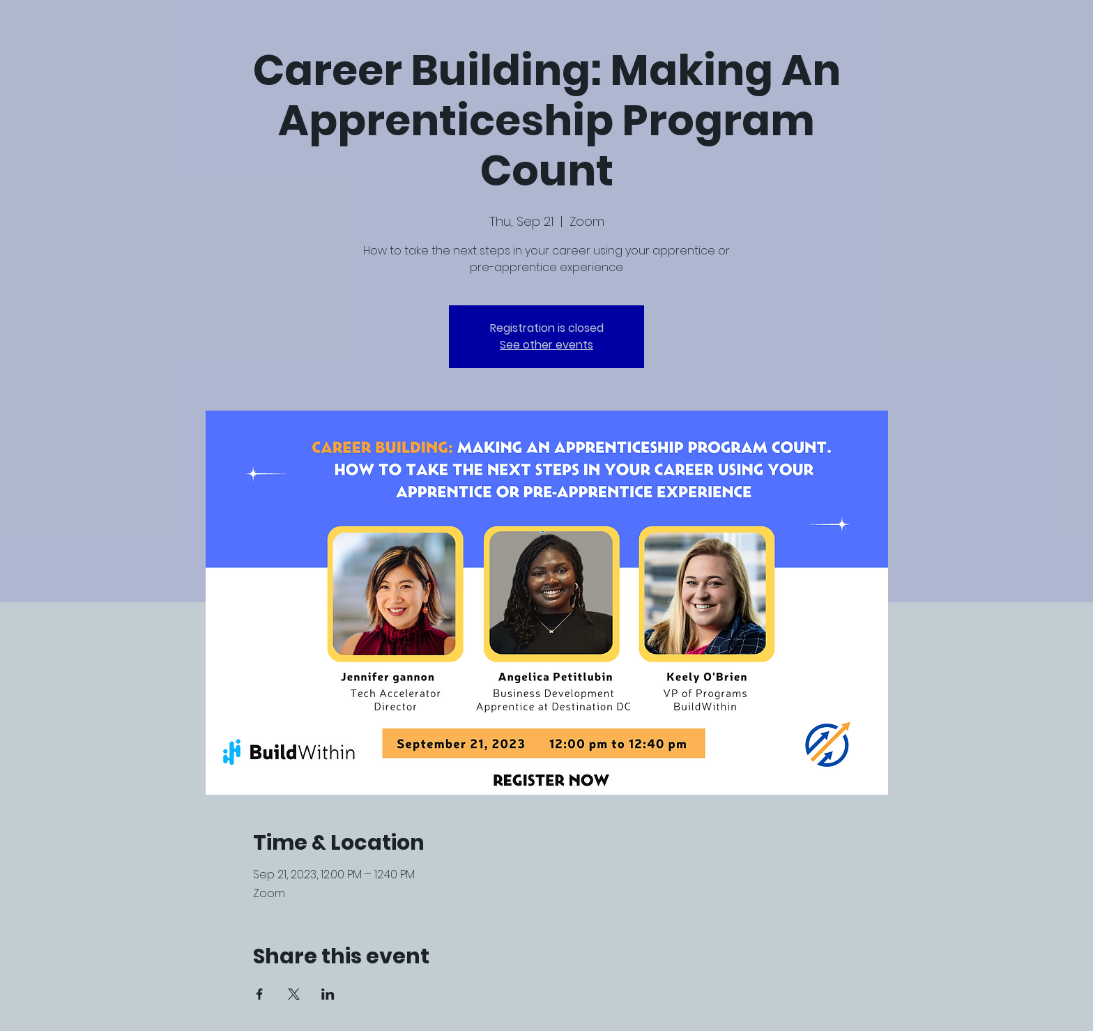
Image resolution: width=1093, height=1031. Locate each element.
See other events (546, 345)
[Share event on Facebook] (259, 994)
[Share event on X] (293, 994)
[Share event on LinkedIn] (328, 994)
